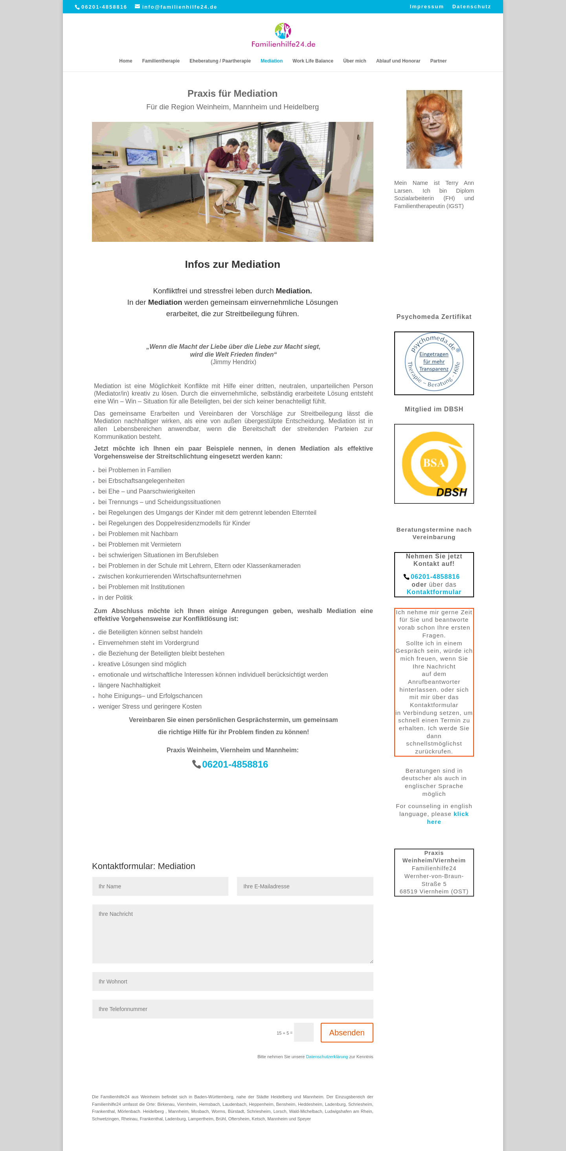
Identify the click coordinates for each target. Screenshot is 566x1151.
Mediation (272, 61)
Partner (438, 61)
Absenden (347, 1032)
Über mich (354, 61)
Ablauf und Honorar (398, 61)
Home (125, 61)
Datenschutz (471, 6)
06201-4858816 (104, 7)
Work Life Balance (312, 61)
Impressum (427, 6)
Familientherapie (161, 61)
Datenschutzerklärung (327, 1056)
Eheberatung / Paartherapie (220, 61)
